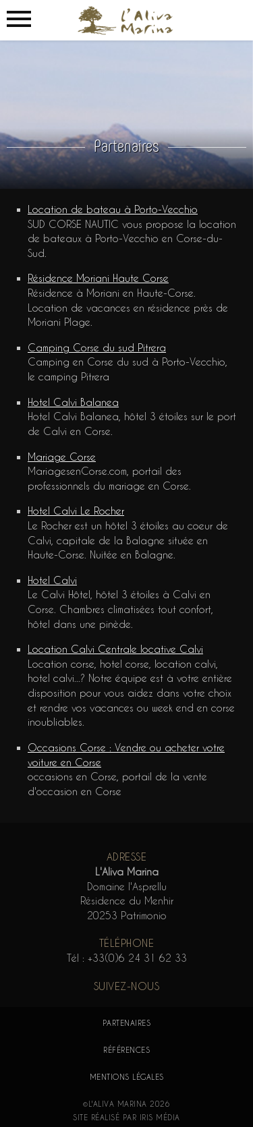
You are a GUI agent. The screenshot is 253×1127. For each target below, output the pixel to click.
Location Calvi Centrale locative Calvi (115, 649)
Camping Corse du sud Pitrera (97, 347)
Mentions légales (127, 1076)
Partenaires (127, 1022)
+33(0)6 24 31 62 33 (137, 958)
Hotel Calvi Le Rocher (76, 511)
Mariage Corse (62, 457)
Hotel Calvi (52, 580)
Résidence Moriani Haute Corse (98, 278)
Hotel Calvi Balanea (73, 402)
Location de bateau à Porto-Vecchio (113, 209)
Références (126, 1049)
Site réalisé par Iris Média (126, 1117)
